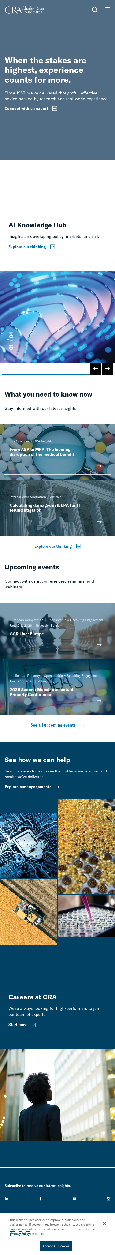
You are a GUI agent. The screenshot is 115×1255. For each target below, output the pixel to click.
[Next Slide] (107, 369)
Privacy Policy (20, 1234)
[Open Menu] (107, 10)
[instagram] (108, 1198)
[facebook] (40, 1198)
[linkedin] (6, 1198)
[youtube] (74, 1198)
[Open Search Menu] (95, 10)
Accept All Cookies (55, 1246)
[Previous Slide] (95, 369)
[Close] (104, 1223)
